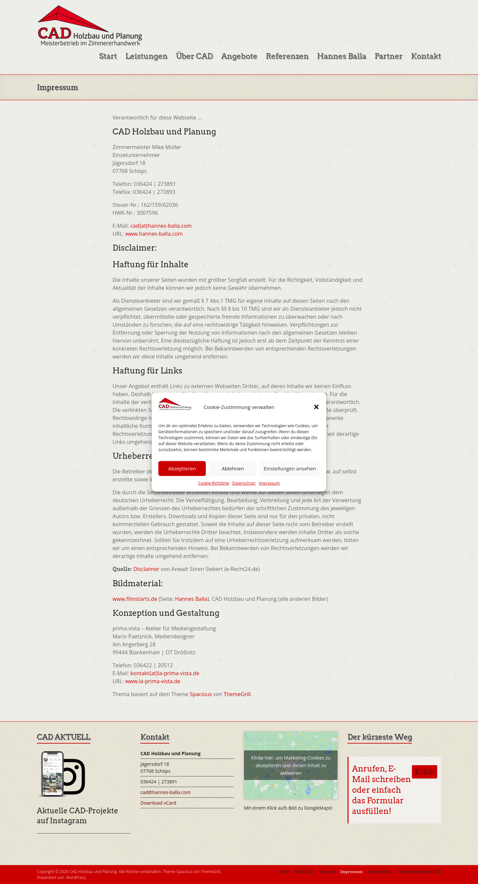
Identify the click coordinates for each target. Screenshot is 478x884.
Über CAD (194, 56)
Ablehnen (233, 468)
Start (108, 56)
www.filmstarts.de (135, 599)
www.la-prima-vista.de (152, 681)
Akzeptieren (182, 468)
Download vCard (158, 803)
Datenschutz (244, 483)
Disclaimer (146, 569)
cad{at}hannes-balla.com (161, 225)
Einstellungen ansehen (290, 468)
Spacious (201, 694)
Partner (388, 56)
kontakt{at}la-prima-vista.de (164, 673)
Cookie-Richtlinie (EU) (419, 871)
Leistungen (146, 56)
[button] (316, 407)
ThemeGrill (237, 694)
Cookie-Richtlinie (213, 483)
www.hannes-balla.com (154, 233)
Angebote (239, 56)
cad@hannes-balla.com (165, 792)
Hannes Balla (341, 56)
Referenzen (287, 56)
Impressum (269, 483)
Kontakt (426, 56)
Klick (424, 771)
